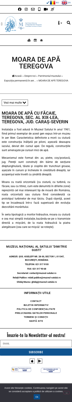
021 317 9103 (42, 264)
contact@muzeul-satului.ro (42, 273)
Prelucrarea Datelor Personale (36, 313)
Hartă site (36, 321)
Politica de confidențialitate (36, 309)
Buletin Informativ (36, 305)
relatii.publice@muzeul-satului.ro (44, 277)
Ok (36, 397)
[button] (1, 24)
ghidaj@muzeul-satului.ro (44, 282)
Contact (36, 301)
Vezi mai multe (15, 102)
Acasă (17, 76)
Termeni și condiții (36, 317)
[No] (66, 392)
